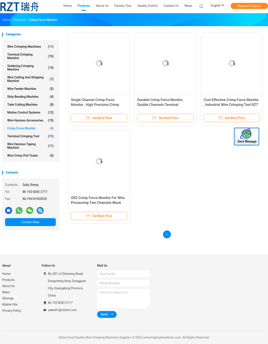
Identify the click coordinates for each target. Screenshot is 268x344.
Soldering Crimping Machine (30, 67)
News (6, 292)
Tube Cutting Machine (30, 104)
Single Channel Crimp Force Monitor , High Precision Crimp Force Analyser (95, 105)
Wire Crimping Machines (30, 46)
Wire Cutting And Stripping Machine (30, 79)
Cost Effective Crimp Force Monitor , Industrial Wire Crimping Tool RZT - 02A (231, 105)
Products (8, 280)
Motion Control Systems (30, 112)
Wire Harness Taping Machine (30, 145)
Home (6, 273)
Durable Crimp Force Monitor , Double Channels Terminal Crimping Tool (160, 105)
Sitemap (7, 298)
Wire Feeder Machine (30, 89)
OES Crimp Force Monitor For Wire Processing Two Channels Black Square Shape (98, 203)
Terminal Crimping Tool (30, 136)
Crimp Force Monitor (30, 128)
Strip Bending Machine (30, 96)
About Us (8, 286)
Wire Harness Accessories (30, 120)
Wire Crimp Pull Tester (30, 155)
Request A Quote (249, 6)
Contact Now (30, 222)
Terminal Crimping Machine (30, 56)
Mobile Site (10, 304)
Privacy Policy (11, 310)
